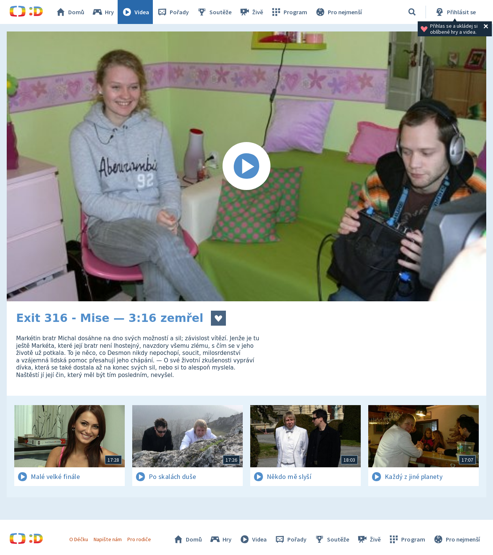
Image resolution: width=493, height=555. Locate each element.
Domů (69, 12)
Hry (103, 12)
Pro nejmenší (338, 12)
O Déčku (78, 539)
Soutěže (214, 12)
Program (288, 12)
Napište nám (107, 539)
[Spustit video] (246, 166)
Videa (135, 12)
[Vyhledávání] (412, 12)
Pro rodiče (139, 539)
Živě (251, 12)
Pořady (173, 12)
